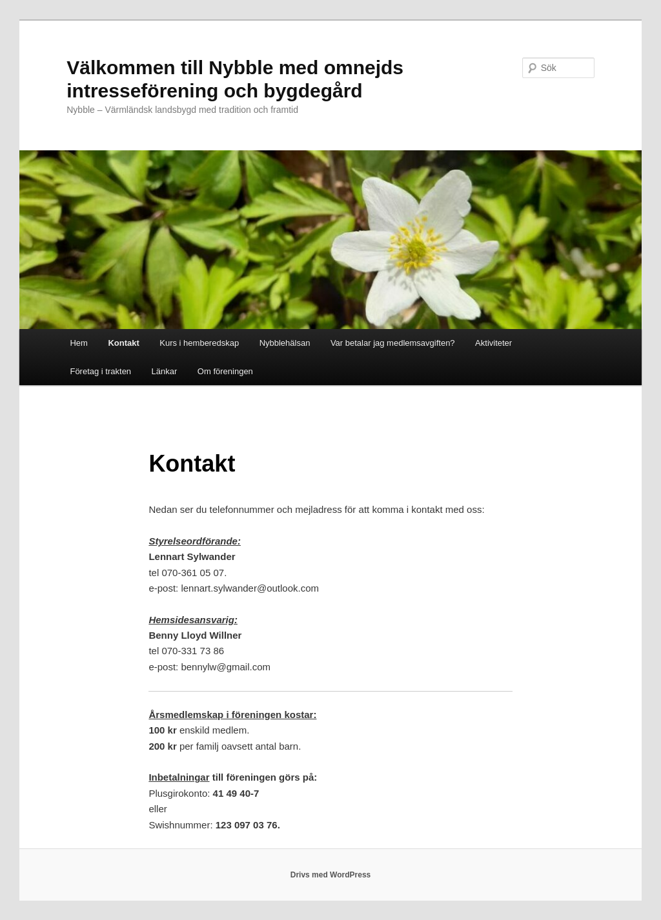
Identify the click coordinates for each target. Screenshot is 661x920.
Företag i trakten (100, 371)
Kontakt (123, 343)
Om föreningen (225, 371)
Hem (78, 343)
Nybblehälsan (284, 343)
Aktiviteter (493, 343)
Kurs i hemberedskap (199, 343)
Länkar (165, 371)
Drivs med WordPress (330, 874)
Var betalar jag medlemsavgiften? (392, 343)
